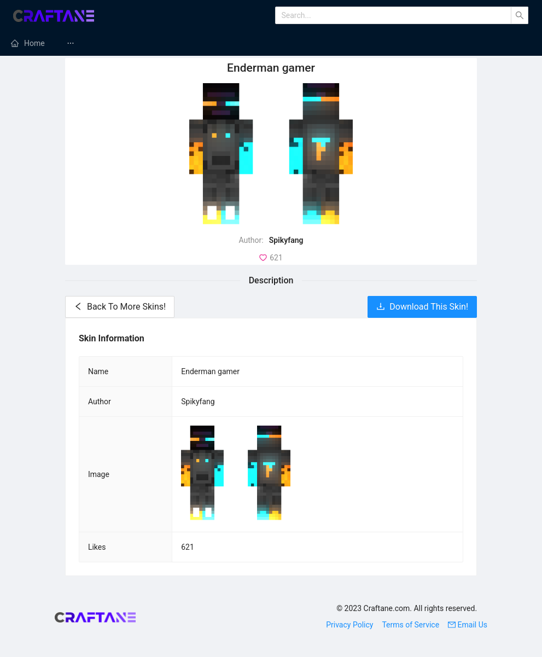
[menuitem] (28, 43)
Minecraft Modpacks (299, 43)
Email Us (467, 624)
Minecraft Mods (106, 43)
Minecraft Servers (198, 43)
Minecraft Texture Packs (410, 43)
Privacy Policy (349, 624)
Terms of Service (410, 624)
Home (34, 43)
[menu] (271, 43)
